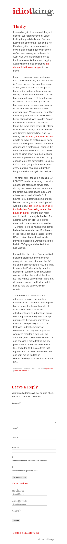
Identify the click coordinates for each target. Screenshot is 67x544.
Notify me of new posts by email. (25, 471)
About (15, 483)
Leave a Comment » (21, 371)
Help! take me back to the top (25, 533)
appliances (49, 369)
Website (15, 447)
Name (15, 428)
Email (15, 438)
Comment (16, 403)
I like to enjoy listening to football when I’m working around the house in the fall (33, 209)
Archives (24, 483)
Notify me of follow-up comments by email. (29, 461)
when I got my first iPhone (39, 136)
